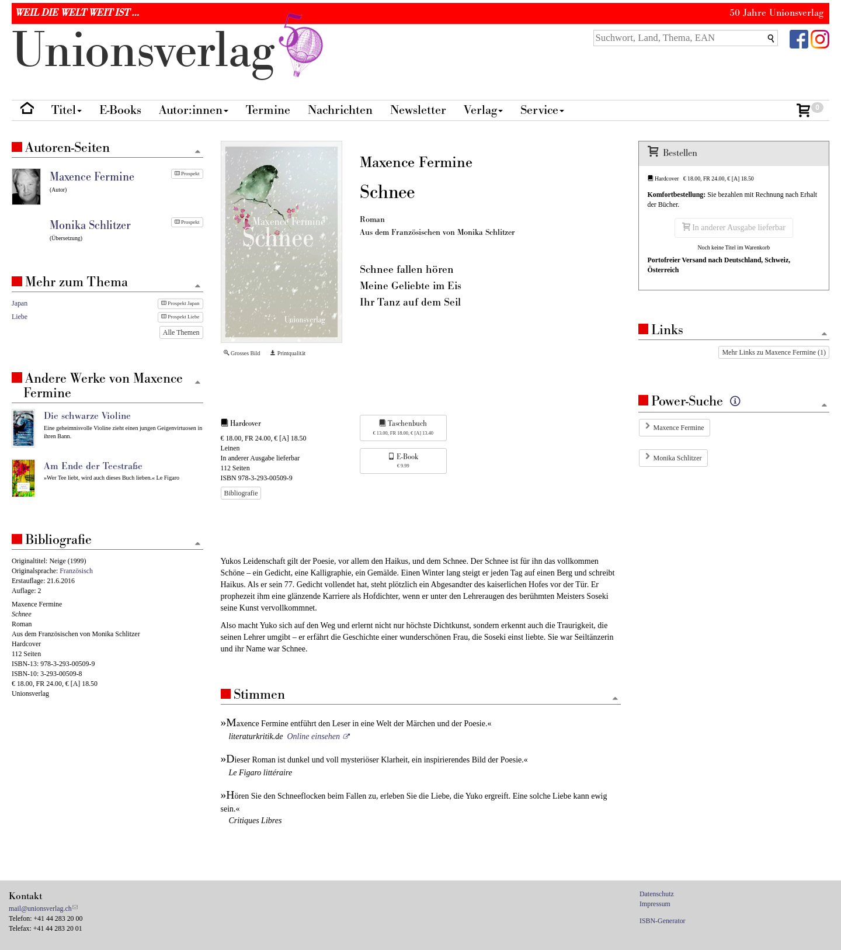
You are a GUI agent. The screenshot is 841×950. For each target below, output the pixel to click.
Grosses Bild (242, 353)
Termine (268, 110)
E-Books (120, 110)
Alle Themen (181, 332)
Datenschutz (657, 894)
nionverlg (170, 51)
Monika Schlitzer (678, 458)
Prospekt (187, 173)
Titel (66, 110)
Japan (19, 303)
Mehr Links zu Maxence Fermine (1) (774, 352)
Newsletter (418, 110)
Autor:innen (193, 110)
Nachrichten (340, 110)
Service (542, 110)
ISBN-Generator (663, 921)
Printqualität (287, 353)
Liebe (19, 317)
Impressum (655, 904)
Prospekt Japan (180, 303)
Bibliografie (241, 493)
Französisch (76, 571)
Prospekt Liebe (180, 317)
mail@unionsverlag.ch (40, 908)
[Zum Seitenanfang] (615, 699)
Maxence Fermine (679, 428)
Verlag (483, 110)
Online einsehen (313, 736)
